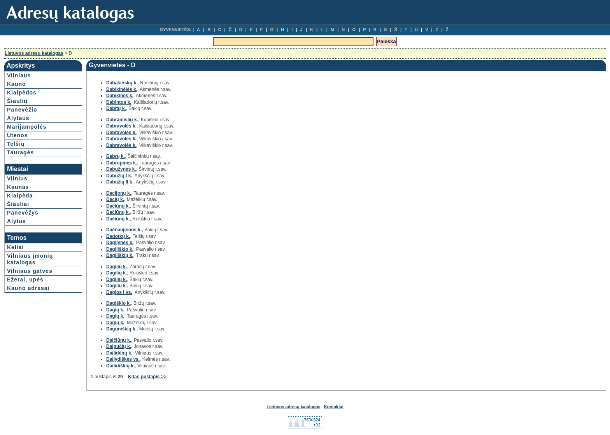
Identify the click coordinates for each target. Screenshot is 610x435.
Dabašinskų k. (122, 83)
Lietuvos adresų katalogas (34, 53)
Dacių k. (115, 199)
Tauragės (20, 152)
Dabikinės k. (119, 95)
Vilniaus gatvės (30, 271)
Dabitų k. (116, 108)
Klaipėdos (22, 92)
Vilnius (17, 178)
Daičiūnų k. (118, 340)
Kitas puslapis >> (147, 376)
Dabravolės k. (121, 126)
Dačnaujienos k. (124, 229)
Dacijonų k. (118, 193)
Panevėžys (23, 213)
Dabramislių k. (122, 119)
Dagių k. (115, 310)
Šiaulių (17, 101)
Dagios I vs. (119, 292)
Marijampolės (26, 127)
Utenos (17, 135)
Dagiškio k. (118, 303)
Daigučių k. (118, 346)
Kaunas (18, 187)
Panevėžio (22, 110)
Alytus (16, 221)
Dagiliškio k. (119, 249)
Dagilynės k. (119, 242)
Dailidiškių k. (120, 366)
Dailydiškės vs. (123, 359)
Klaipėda (20, 195)
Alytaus (18, 118)
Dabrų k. (115, 156)
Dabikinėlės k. (121, 89)
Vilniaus (19, 75)
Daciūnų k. (118, 206)
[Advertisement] (536, 136)
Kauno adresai (28, 288)
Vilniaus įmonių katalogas (30, 259)
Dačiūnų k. (118, 212)
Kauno (16, 84)
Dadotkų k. (118, 236)
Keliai (15, 247)
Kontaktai (334, 406)
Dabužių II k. (119, 182)
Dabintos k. (118, 102)
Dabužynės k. (121, 169)
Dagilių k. (116, 266)
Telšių (16, 144)
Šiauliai (18, 204)
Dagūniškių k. (121, 329)
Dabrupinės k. (121, 163)
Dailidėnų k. (119, 353)
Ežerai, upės (25, 279)
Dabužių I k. (119, 175)
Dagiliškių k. (119, 255)
